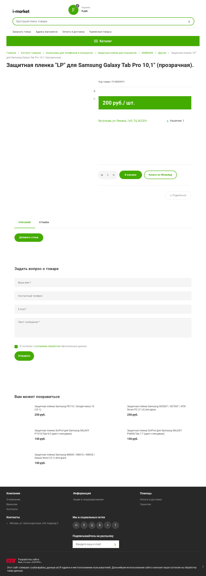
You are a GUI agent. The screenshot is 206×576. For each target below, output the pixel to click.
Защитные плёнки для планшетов (117, 53)
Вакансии (11, 504)
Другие (162, 53)
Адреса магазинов (47, 31)
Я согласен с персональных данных (53, 346)
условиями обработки (47, 346)
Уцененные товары (100, 31)
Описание (25, 222)
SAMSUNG (147, 53)
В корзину (130, 174)
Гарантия (145, 504)
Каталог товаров (31, 53)
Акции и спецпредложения (88, 499)
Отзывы (44, 222)
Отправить (24, 355)
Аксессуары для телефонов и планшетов (69, 53)
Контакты (12, 509)
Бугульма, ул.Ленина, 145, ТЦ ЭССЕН (123, 120)
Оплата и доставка (73, 31)
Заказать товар (21, 31)
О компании (13, 499)
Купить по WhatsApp (160, 174)
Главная (11, 53)
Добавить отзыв (28, 237)
